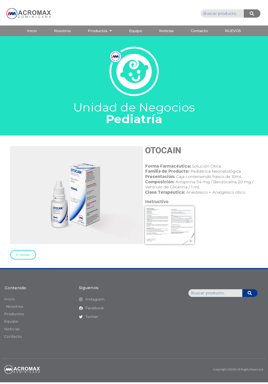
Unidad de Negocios (134, 113)
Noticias (166, 31)
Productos (100, 31)
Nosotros (62, 31)
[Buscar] (252, 13)
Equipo (135, 31)
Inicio (32, 31)
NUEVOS (233, 31)
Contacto (199, 31)
